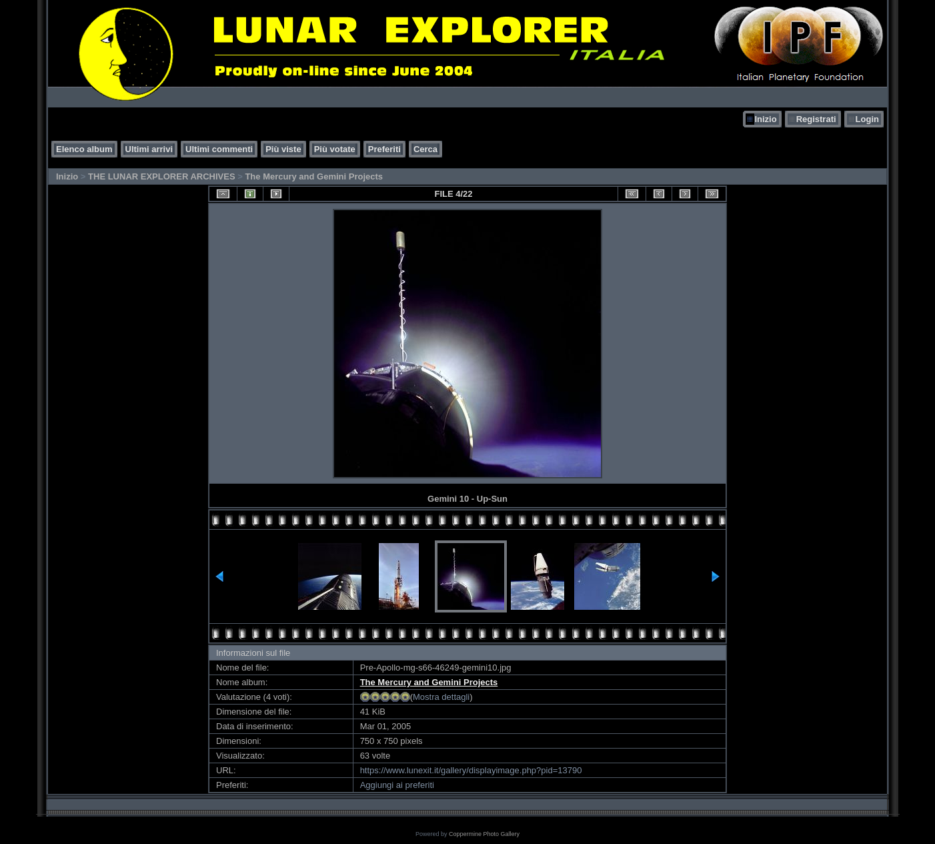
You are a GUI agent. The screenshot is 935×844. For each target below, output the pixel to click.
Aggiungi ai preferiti (397, 785)
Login (867, 119)
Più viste (283, 149)
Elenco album (84, 149)
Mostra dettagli (441, 697)
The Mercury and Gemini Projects (314, 176)
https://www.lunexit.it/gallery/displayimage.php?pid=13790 (471, 770)
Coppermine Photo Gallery (484, 834)
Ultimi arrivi (149, 149)
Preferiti (384, 149)
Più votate (334, 149)
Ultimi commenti (219, 149)
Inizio (765, 119)
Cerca (425, 149)
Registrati (816, 119)
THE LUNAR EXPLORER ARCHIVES (161, 176)
